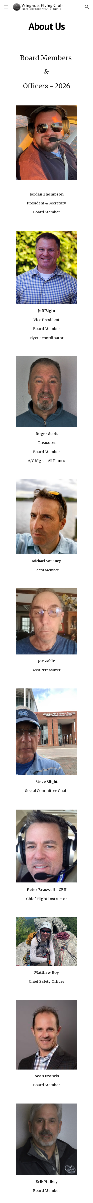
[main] (47, 26)
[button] (6, 7)
